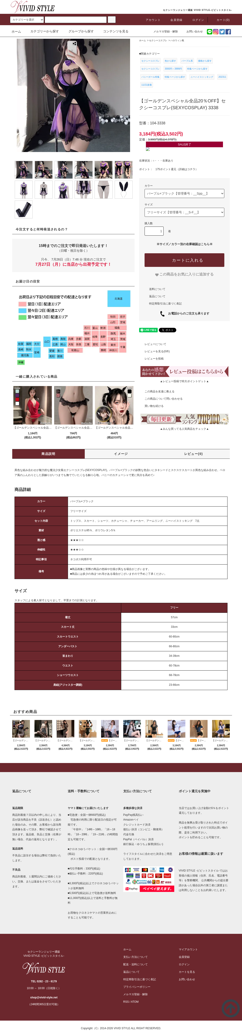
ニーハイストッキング (202, 77)
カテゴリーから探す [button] (42, 31)
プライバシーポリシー (136, 986)
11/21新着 (146, 85)
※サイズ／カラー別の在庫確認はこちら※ (185, 244)
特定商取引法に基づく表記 (165, 303)
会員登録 (173, 20)
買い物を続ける (151, 406)
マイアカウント (188, 949)
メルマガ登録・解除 (163, 31)
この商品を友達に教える (156, 391)
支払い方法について (135, 957)
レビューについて (152, 344)
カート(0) (220, 20)
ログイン (195, 20)
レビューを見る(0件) (154, 351)
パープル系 (187, 61)
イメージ (121, 454)
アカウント (150, 20)
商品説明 (48, 454)
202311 (222, 77)
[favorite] (184, 274)
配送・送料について (135, 964)
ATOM (135, 1001)
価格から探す (205, 61)
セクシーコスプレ (150, 61)
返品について (157, 296)
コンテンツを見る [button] (113, 31)
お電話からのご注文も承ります (187, 313)
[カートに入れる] (185, 260)
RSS (126, 1001)
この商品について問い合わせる (161, 398)
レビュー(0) (193, 454)
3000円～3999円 (173, 69)
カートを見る (187, 971)
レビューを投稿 (151, 358)
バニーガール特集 (150, 77)
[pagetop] (121, 767)
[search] (27, 19)
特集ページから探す (197, 69)
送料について (157, 289)
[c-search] (112, 19)
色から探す (170, 61)
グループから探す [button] (78, 31)
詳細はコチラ (187, 169)
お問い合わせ (192, 31)
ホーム (16, 31)
